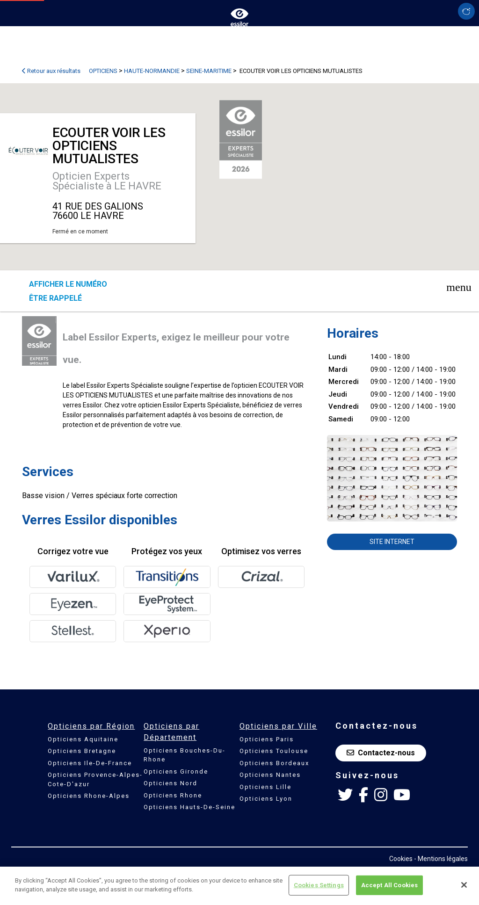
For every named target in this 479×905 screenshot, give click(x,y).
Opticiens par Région (91, 726)
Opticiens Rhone (173, 795)
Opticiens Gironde (176, 771)
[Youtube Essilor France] (402, 795)
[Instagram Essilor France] (381, 795)
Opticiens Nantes (270, 774)
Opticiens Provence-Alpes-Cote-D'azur (95, 779)
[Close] (464, 885)
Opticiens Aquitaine (83, 739)
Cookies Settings (319, 885)
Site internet (392, 541)
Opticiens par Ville (278, 726)
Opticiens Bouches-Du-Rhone (184, 755)
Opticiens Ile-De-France (90, 763)
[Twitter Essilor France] (345, 795)
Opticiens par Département (171, 732)
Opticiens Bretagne (82, 750)
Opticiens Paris (267, 739)
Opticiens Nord (170, 783)
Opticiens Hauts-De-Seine (189, 807)
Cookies (401, 858)
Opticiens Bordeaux (274, 763)
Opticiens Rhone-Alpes (89, 795)
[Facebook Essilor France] (363, 795)
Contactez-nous (381, 752)
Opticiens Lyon (266, 798)
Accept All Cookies (389, 885)
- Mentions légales (441, 858)
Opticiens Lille (265, 786)
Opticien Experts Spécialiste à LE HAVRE (106, 181)
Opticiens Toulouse (274, 750)
